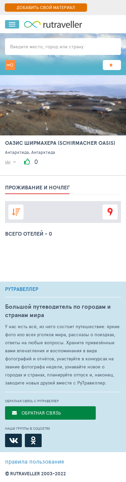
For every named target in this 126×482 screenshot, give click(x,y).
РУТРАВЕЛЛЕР (21, 289)
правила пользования (34, 461)
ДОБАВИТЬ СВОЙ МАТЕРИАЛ (45, 7)
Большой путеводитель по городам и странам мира (58, 310)
